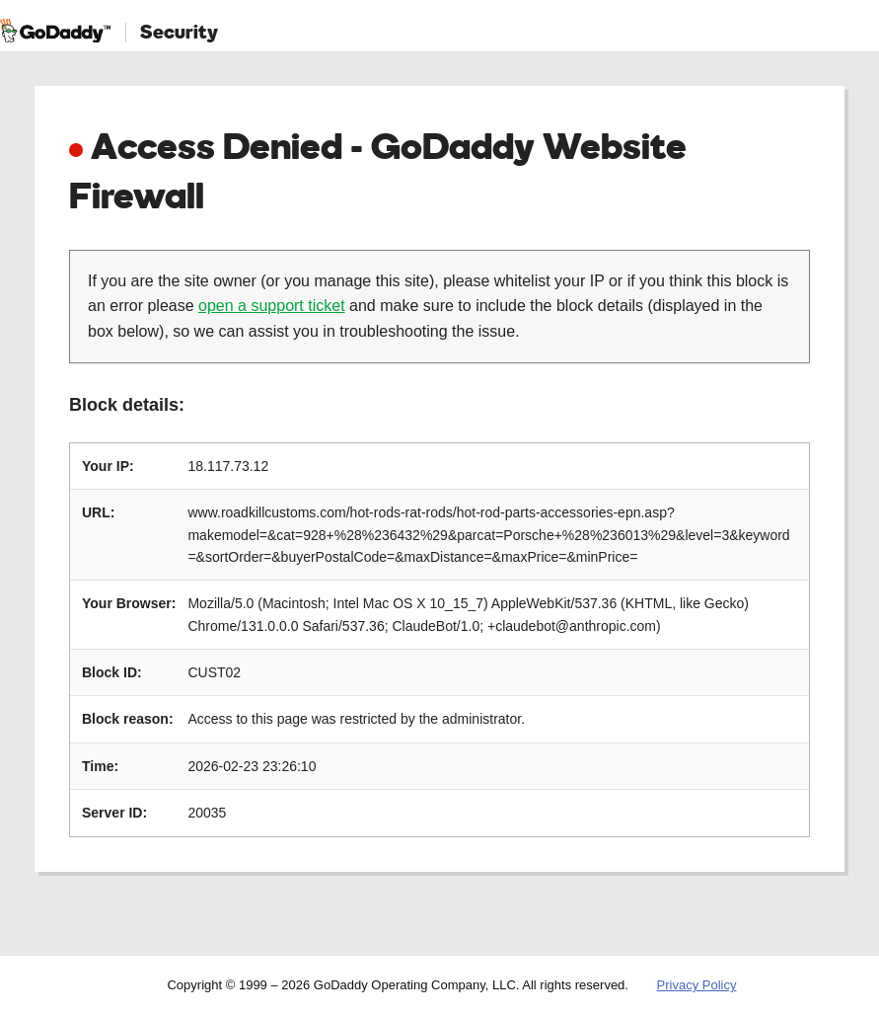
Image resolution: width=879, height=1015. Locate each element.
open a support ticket (271, 305)
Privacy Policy (697, 984)
